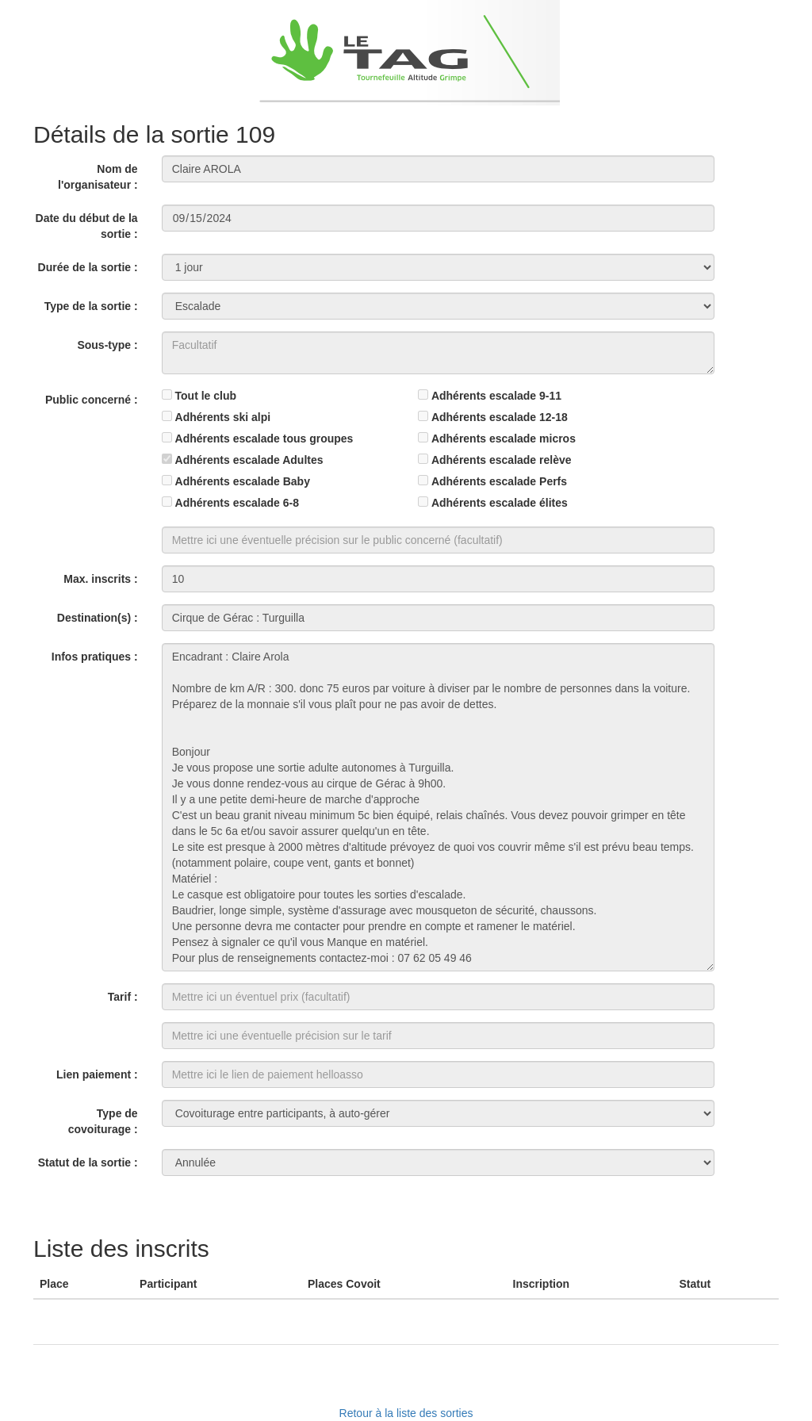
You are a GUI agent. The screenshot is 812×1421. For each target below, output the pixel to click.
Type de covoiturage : (103, 1121)
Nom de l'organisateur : (98, 177)
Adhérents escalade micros (503, 438)
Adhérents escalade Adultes (249, 460)
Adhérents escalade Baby (242, 481)
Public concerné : (91, 399)
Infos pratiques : (95, 656)
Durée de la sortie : (88, 267)
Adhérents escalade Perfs (499, 481)
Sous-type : (107, 345)
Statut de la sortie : (88, 1162)
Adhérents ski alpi (223, 417)
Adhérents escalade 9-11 (496, 395)
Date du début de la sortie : (87, 226)
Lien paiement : (97, 1074)
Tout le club (206, 395)
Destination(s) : (97, 617)
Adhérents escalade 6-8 (237, 502)
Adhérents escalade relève (501, 460)
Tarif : (123, 996)
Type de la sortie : (91, 306)
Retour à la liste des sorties (406, 1413)
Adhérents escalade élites (499, 502)
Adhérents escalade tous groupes (264, 438)
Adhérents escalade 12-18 (499, 417)
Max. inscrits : (100, 579)
